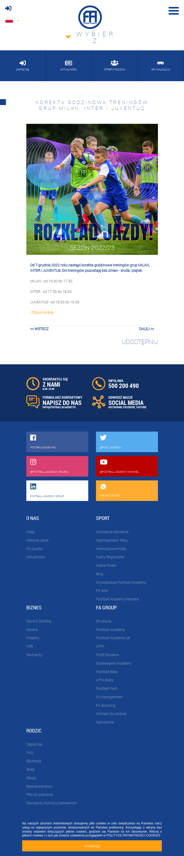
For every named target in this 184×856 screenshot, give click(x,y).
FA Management (109, 696)
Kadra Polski (106, 565)
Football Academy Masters (117, 599)
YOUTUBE (141, 407)
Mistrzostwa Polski (111, 548)
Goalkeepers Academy (114, 663)
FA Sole (102, 590)
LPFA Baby (105, 679)
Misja (30, 531)
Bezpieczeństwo (39, 786)
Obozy (31, 777)
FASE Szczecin (107, 654)
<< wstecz (39, 328)
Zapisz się (34, 744)
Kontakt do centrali (111, 713)
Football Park (106, 688)
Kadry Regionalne (110, 556)
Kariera (32, 629)
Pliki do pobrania (39, 794)
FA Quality (34, 548)
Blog (99, 573)
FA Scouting (105, 705)
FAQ (29, 752)
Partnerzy (34, 654)
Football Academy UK (113, 637)
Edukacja (33, 760)
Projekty (32, 637)
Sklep (30, 769)
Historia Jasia (37, 540)
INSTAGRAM (115, 407)
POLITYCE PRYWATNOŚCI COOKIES (133, 835)
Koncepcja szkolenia (112, 531)
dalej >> (146, 328)
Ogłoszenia (105, 722)
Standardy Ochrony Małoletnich (51, 803)
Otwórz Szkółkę (38, 621)
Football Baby (107, 671)
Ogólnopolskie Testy (112, 540)
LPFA (100, 646)
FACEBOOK (129, 407)
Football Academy (110, 629)
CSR (29, 646)
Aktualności (35, 556)
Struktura (103, 621)
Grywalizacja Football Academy (121, 582)
